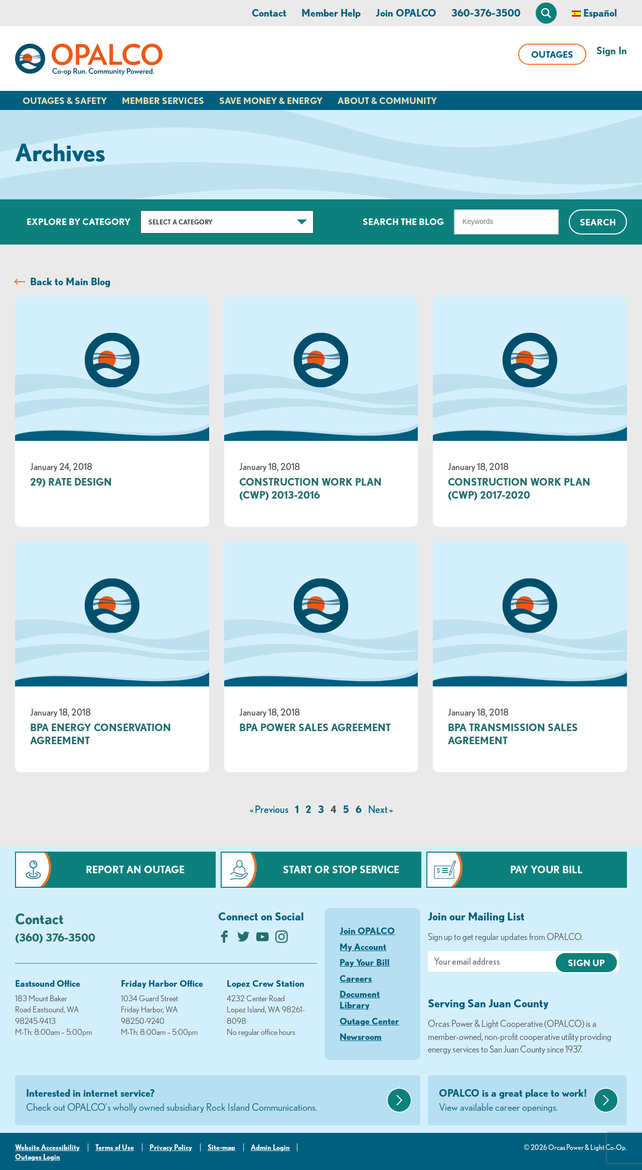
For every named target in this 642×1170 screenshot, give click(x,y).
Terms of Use (114, 1147)
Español (600, 13)
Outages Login (37, 1157)
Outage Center (369, 1021)
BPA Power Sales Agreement (315, 727)
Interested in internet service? (205, 1100)
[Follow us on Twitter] (243, 939)
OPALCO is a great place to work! (515, 1100)
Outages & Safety (65, 100)
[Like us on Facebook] (224, 939)
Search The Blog (403, 221)
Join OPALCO (406, 13)
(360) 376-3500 (55, 937)
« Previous (269, 809)
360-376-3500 (486, 13)
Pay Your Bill (546, 869)
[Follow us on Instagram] (281, 939)
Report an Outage (135, 869)
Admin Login (270, 1147)
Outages (552, 54)
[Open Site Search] (546, 13)
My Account (363, 947)
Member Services (163, 100)
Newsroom (361, 1036)
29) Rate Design (71, 482)
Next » (380, 809)
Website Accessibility (47, 1147)
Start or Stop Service (341, 869)
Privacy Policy (170, 1147)
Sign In (611, 50)
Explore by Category (78, 221)
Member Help (331, 13)
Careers (356, 978)
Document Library (360, 999)
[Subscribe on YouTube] (262, 939)
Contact (269, 13)
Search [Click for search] (598, 222)
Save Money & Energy (271, 100)
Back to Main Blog (70, 281)
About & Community (387, 100)
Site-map (221, 1147)
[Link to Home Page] (89, 61)
